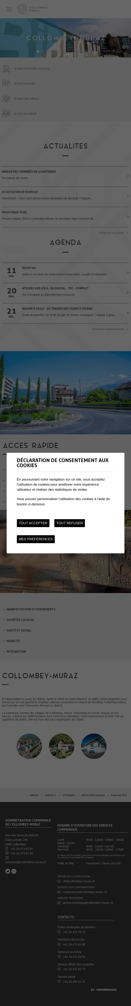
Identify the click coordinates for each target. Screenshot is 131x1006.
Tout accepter (33, 523)
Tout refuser (69, 523)
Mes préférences (36, 539)
